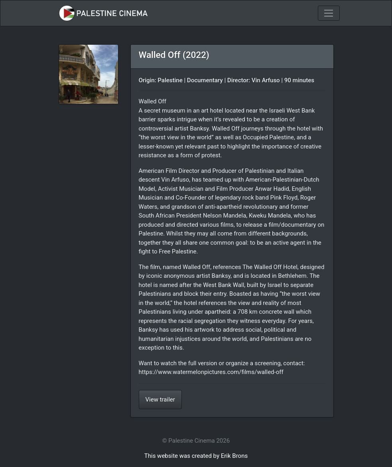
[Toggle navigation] (328, 13)
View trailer (160, 399)
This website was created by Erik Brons (196, 455)
